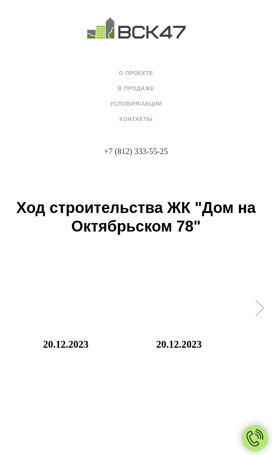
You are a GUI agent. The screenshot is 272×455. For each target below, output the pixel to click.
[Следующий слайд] (259, 308)
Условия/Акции (136, 103)
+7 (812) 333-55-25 (136, 151)
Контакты (135, 119)
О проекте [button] (136, 73)
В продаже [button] (136, 88)
